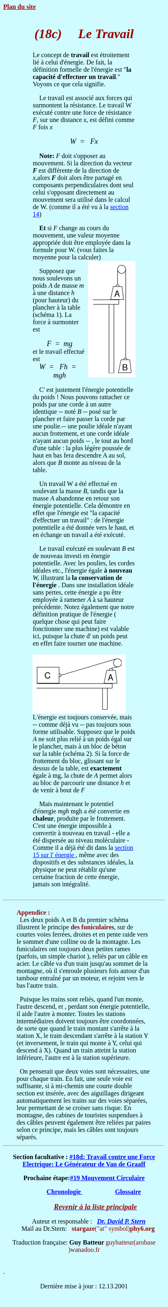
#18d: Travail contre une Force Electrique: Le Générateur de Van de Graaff (89, 1160)
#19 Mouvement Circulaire (107, 1177)
